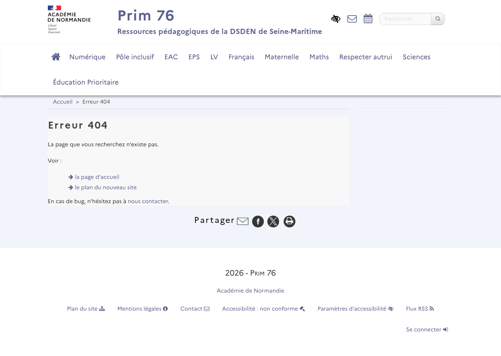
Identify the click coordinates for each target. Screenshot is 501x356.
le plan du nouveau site (106, 187)
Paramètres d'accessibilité (356, 309)
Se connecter (427, 330)
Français (241, 57)
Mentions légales (142, 309)
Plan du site (86, 309)
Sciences (417, 57)
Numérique (87, 57)
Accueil (63, 102)
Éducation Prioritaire (86, 82)
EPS (194, 57)
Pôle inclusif (135, 57)
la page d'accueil (97, 177)
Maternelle (282, 57)
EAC (171, 57)
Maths (319, 57)
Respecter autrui (365, 57)
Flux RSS (420, 309)
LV (214, 57)
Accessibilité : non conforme (263, 309)
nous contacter (147, 201)
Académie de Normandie (250, 291)
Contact (194, 309)
